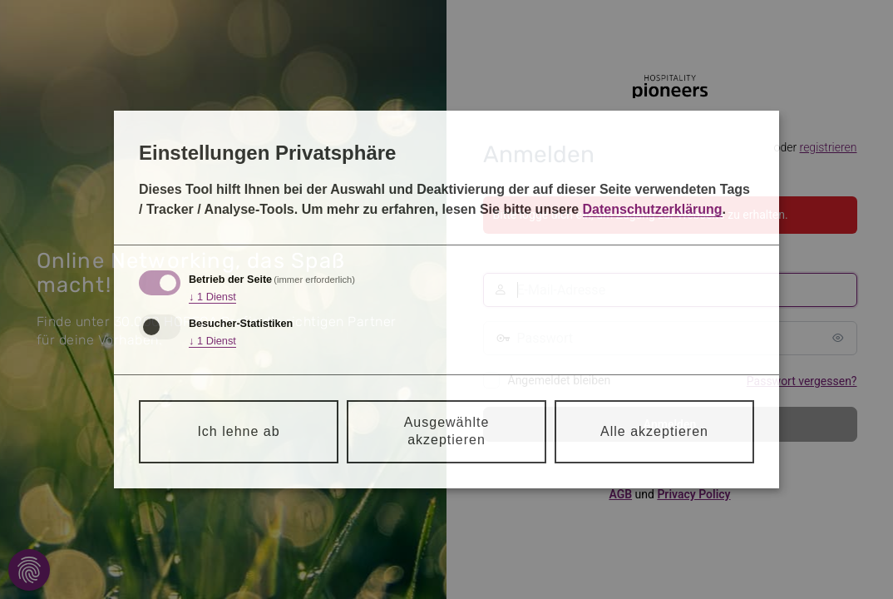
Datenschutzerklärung (653, 209)
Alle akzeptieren (654, 431)
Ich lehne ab (238, 431)
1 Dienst (212, 297)
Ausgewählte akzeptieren (447, 431)
